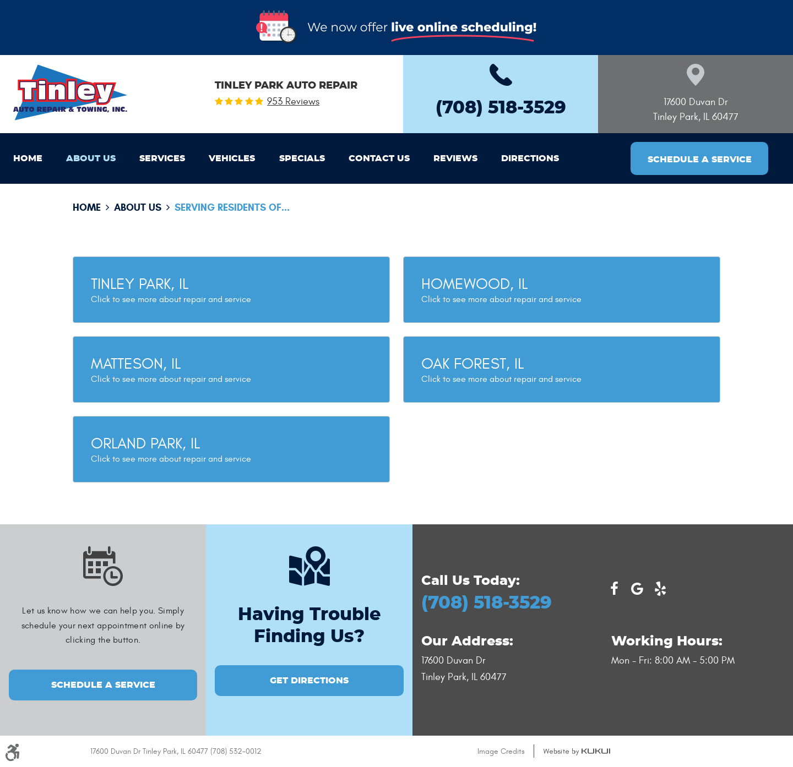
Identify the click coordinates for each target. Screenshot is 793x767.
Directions (530, 158)
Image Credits (501, 751)
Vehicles (232, 158)
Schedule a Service (700, 159)
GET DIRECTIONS (309, 680)
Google (637, 589)
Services (162, 158)
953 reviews (293, 102)
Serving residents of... (232, 207)
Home (27, 158)
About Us (91, 158)
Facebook (614, 589)
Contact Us (379, 158)
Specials (302, 158)
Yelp (660, 589)
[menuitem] (27, 158)
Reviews (455, 158)
